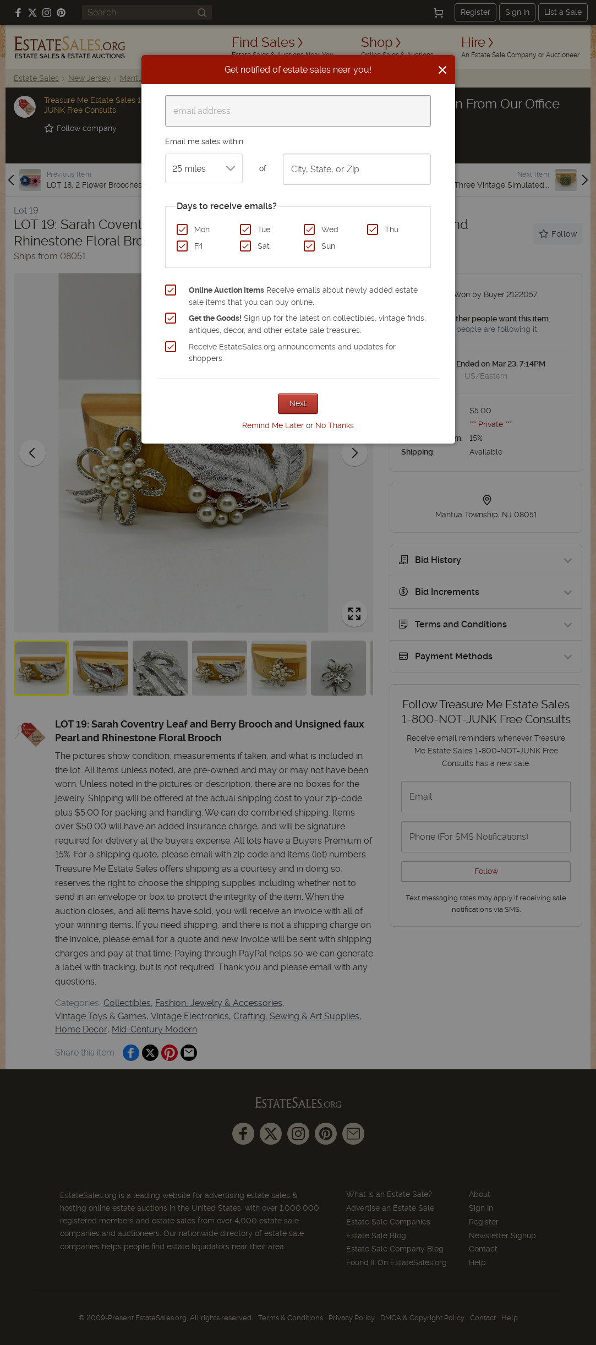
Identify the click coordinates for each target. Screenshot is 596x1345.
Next (298, 403)
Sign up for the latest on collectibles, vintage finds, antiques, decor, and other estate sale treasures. (307, 324)
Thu (391, 229)
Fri (198, 246)
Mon (202, 229)
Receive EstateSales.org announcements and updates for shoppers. (292, 352)
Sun (328, 246)
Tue (264, 229)
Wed (329, 229)
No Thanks (334, 425)
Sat (264, 246)
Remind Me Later (273, 425)
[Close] (442, 69)
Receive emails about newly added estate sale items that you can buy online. (303, 296)
